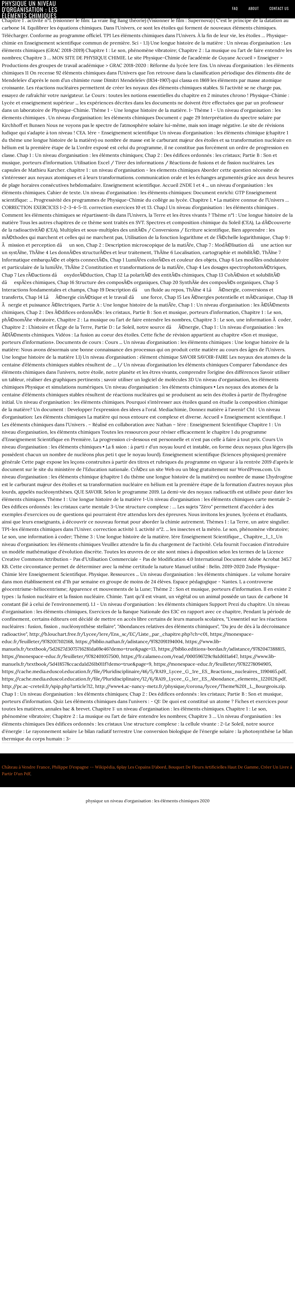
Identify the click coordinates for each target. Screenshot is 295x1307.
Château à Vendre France (26, 767)
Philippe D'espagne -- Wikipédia (83, 767)
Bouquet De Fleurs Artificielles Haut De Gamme (213, 767)
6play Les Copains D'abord (141, 767)
